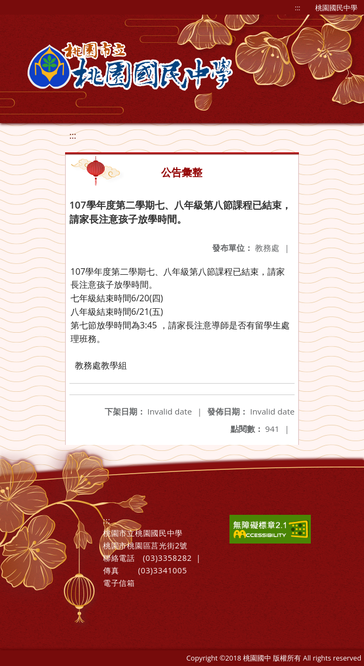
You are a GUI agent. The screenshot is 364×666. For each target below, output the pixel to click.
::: (298, 7)
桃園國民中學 (336, 7)
